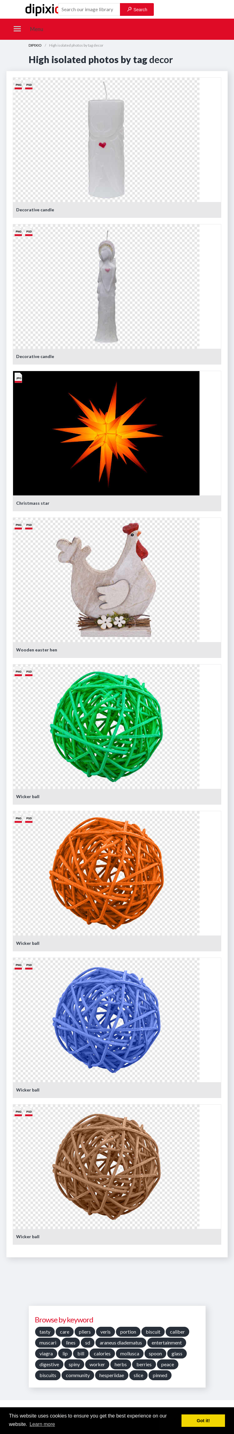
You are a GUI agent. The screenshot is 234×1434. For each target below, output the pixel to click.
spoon (155, 1353)
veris (105, 1332)
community (78, 1375)
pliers (85, 1332)
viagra (46, 1353)
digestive (49, 1364)
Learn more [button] (42, 1424)
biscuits (47, 1375)
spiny (74, 1364)
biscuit (153, 1332)
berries (144, 1364)
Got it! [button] (203, 1420)
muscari (47, 1342)
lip (65, 1353)
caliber (177, 1332)
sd (87, 1342)
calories (102, 1353)
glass (177, 1353)
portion (128, 1332)
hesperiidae (111, 1375)
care (64, 1332)
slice (138, 1375)
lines (71, 1342)
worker (97, 1364)
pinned (160, 1375)
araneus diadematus (121, 1342)
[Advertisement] (117, 1284)
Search (137, 9)
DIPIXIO (35, 45)
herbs (121, 1364)
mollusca (129, 1353)
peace (167, 1364)
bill (80, 1353)
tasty (44, 1332)
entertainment (167, 1342)
